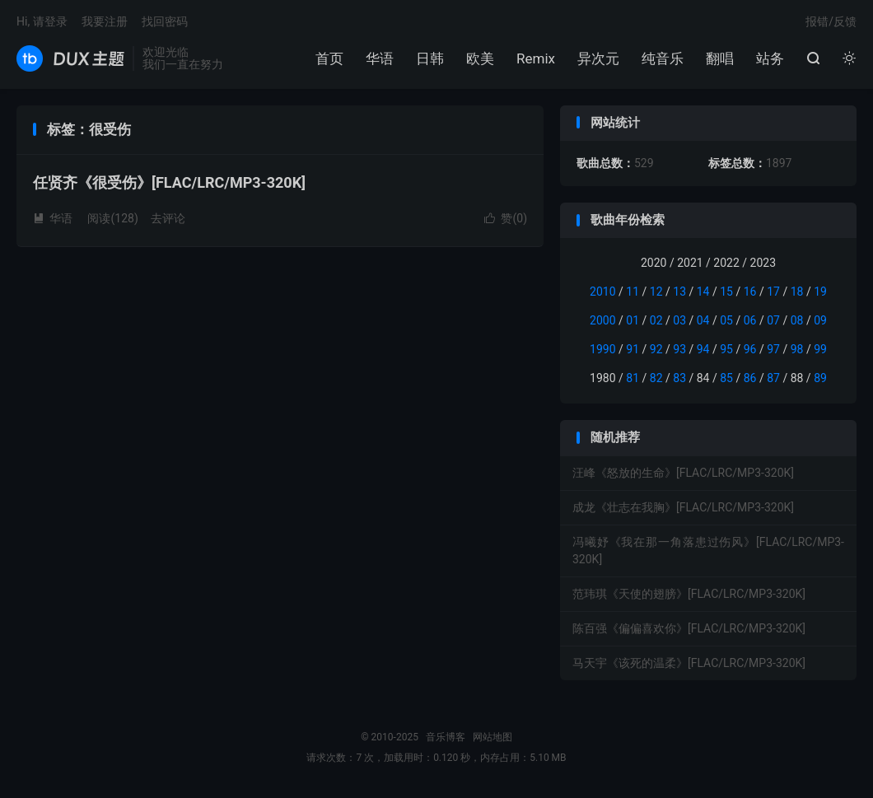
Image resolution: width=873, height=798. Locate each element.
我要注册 (105, 21)
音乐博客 (70, 58)
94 (703, 349)
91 (632, 349)
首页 (329, 58)
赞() (505, 218)
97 (773, 349)
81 (632, 378)
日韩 (430, 58)
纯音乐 (663, 58)
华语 (380, 58)
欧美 (480, 58)
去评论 (168, 218)
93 (679, 349)
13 (679, 291)
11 (632, 291)
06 (750, 320)
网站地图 (492, 737)
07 (773, 320)
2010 (602, 291)
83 (679, 378)
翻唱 (720, 58)
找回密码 (165, 21)
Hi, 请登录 (42, 21)
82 (656, 378)
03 (679, 320)
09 (820, 320)
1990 (602, 349)
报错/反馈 (831, 21)
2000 (602, 320)
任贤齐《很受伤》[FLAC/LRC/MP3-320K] (169, 182)
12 (656, 291)
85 (726, 378)
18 (797, 291)
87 (773, 378)
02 (656, 320)
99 (820, 349)
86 (750, 378)
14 (703, 291)
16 (750, 291)
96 (750, 349)
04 (703, 320)
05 (726, 320)
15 (726, 291)
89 (820, 378)
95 (726, 349)
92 (656, 349)
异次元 (598, 58)
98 (797, 349)
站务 (770, 58)
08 (797, 320)
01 (632, 320)
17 (773, 291)
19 (820, 291)
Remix (535, 58)
